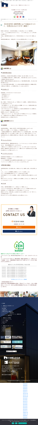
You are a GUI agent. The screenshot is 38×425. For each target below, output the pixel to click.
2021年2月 (25, 409)
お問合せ (4, 328)
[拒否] (36, 421)
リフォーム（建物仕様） (7, 315)
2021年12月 (25, 393)
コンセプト (4, 307)
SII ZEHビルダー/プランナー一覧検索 (19, 279)
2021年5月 (25, 404)
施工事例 (4, 308)
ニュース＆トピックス (7, 319)
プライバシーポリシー (7, 331)
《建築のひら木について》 (7, 325)
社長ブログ (4, 322)
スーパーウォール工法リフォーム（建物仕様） (12, 314)
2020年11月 (25, 414)
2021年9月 (25, 398)
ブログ (3, 323)
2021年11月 (25, 395)
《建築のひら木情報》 (7, 317)
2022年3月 (25, 388)
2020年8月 (25, 417)
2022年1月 (25, 391)
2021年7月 (25, 401)
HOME (3, 303)
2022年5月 (25, 385)
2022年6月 (25, 384)
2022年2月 (25, 390)
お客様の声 (4, 309)
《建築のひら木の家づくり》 (8, 305)
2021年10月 (25, 396)
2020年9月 (25, 415)
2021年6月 (25, 403)
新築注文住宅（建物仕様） (7, 311)
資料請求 (19, 227)
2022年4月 (25, 387)
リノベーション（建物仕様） (8, 312)
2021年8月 (25, 399)
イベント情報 (5, 320)
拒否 (16, 423)
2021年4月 (25, 406)
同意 (13, 423)
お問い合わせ (24, 9)
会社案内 (14, 9)
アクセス (18, 9)
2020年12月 (25, 412)
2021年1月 (25, 410)
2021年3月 (25, 407)
